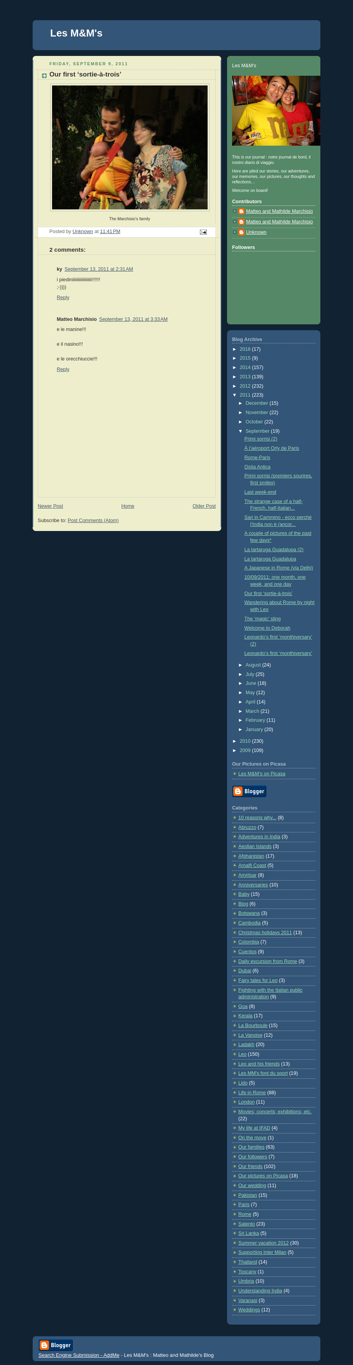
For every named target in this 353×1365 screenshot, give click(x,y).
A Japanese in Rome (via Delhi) (279, 568)
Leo (242, 1054)
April (251, 702)
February (256, 720)
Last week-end (260, 492)
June (252, 683)
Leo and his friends (259, 1064)
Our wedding (252, 1185)
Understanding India (260, 1291)
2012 (246, 386)
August (254, 665)
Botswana (249, 913)
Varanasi (247, 1300)
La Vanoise (250, 1035)
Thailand (247, 1262)
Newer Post (50, 506)
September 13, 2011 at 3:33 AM (133, 319)
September (258, 431)
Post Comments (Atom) (93, 520)
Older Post (204, 506)
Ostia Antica (258, 467)
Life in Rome (252, 1092)
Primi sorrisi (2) (261, 439)
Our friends (250, 1166)
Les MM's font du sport (263, 1073)
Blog (243, 904)
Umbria (246, 1281)
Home (128, 506)
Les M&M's (76, 33)
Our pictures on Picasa (263, 1176)
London (246, 1102)
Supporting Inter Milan (262, 1252)
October (255, 422)
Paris (244, 1204)
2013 (246, 377)
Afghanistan (251, 856)
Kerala (245, 1016)
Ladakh (246, 1044)
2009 (246, 750)
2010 (246, 741)
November (258, 412)
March (253, 711)
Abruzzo (247, 827)
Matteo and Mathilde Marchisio (279, 211)
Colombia (248, 942)
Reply (63, 297)
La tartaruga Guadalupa (270, 559)
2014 (246, 367)
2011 (246, 395)
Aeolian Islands (255, 846)
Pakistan (247, 1195)
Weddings (249, 1310)
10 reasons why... (257, 817)
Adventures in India (259, 836)
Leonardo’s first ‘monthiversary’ (278, 653)
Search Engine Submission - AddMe (78, 1355)
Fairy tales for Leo (258, 980)
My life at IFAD (254, 1128)
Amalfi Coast (252, 865)
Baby (244, 894)
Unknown (256, 232)
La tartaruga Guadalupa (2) (274, 549)
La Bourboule (252, 1025)
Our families (251, 1147)
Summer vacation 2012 (263, 1243)
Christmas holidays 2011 (265, 932)
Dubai (244, 970)
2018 (246, 349)
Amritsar (247, 875)
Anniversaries (253, 885)
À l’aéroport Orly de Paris (272, 448)
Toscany (247, 1271)
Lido (243, 1083)
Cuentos (247, 951)
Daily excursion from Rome (267, 961)
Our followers (252, 1157)
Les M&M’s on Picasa (261, 774)
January (255, 729)
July (251, 674)
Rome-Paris (258, 457)
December (258, 403)
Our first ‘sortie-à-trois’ (269, 593)
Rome (245, 1214)
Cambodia (249, 923)
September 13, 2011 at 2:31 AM (99, 269)
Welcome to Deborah (267, 628)
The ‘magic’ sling (263, 619)
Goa (243, 1006)
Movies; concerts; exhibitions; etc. (275, 1111)
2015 (246, 358)
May (251, 692)
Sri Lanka (248, 1233)
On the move (252, 1137)
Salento (246, 1224)
